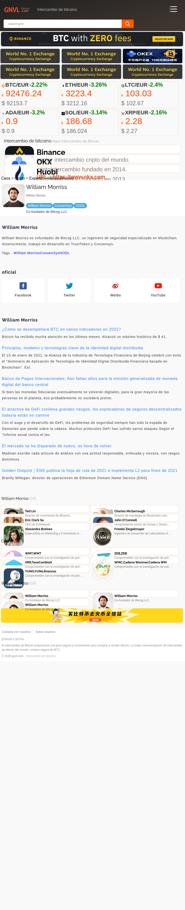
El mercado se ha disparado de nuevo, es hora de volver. (57, 519)
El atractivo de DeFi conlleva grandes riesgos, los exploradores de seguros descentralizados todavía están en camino (92, 486)
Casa (5, 252)
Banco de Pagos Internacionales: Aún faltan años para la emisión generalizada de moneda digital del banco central (90, 455)
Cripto (20, 252)
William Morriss (27, 326)
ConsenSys (49, 326)
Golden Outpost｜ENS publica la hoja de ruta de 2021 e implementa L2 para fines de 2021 (90, 544)
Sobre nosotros (45, 880)
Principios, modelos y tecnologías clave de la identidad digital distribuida (72, 421)
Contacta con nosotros (16, 880)
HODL (64, 326)
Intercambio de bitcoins (40, 905)
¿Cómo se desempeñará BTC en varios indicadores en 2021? (61, 403)
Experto (36, 252)
